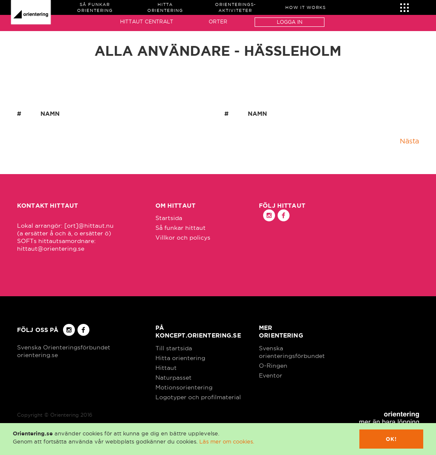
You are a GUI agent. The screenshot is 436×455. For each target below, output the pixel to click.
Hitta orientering (180, 358)
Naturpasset (173, 377)
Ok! (391, 439)
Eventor (270, 375)
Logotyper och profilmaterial (198, 397)
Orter (218, 21)
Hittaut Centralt (146, 21)
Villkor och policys (182, 237)
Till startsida (173, 348)
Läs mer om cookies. (226, 441)
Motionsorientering (183, 387)
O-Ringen (273, 365)
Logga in (289, 22)
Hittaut (166, 367)
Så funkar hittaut (180, 227)
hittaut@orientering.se (50, 248)
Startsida (168, 218)
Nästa (409, 141)
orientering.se (37, 355)
